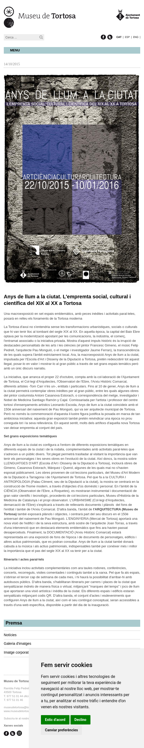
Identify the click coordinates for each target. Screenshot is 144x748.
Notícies (10, 635)
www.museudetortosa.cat (19, 711)
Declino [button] (80, 720)
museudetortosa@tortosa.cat (21, 707)
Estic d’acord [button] (55, 720)
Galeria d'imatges (17, 643)
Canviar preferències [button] (61, 730)
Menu (15, 50)
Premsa (14, 623)
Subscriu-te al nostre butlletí (21, 718)
